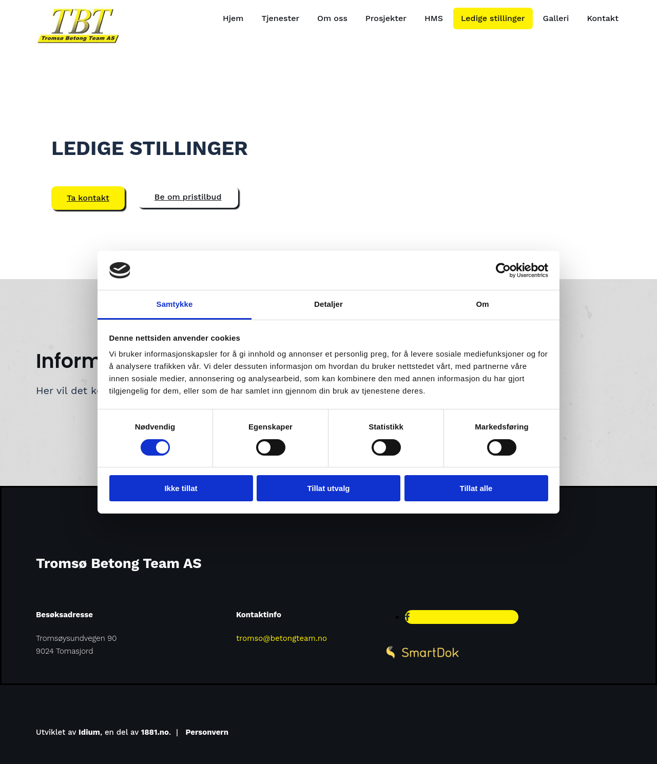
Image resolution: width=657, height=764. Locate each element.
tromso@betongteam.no (281, 638)
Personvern (207, 732)
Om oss (332, 18)
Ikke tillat (180, 488)
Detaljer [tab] (328, 304)
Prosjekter (386, 18)
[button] (88, 198)
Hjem (233, 18)
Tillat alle (476, 488)
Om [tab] (482, 304)
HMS (433, 18)
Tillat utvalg (328, 488)
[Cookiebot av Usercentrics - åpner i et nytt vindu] (503, 270)
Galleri (556, 18)
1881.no (155, 732)
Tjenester (281, 18)
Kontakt (603, 18)
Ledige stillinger (493, 18)
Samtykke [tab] (175, 304)
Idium (89, 732)
